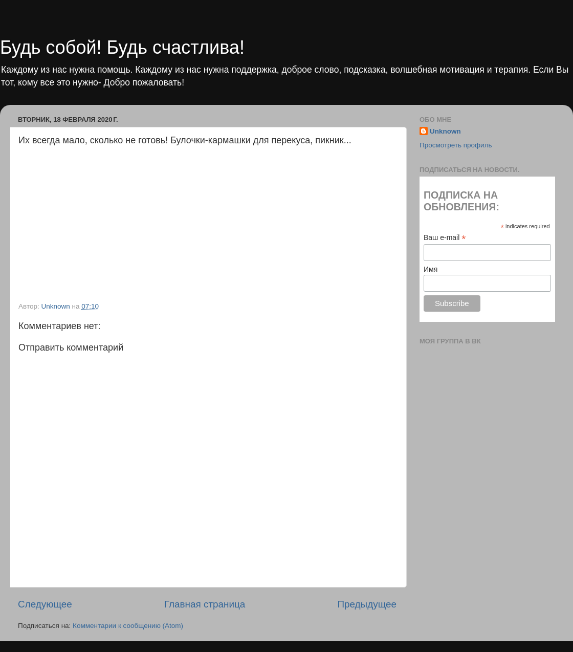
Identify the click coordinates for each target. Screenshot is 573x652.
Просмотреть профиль (456, 145)
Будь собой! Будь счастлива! (122, 47)
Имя (430, 269)
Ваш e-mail (445, 238)
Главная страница (205, 604)
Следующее (45, 604)
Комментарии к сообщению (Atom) (128, 625)
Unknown (445, 131)
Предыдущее (366, 604)
